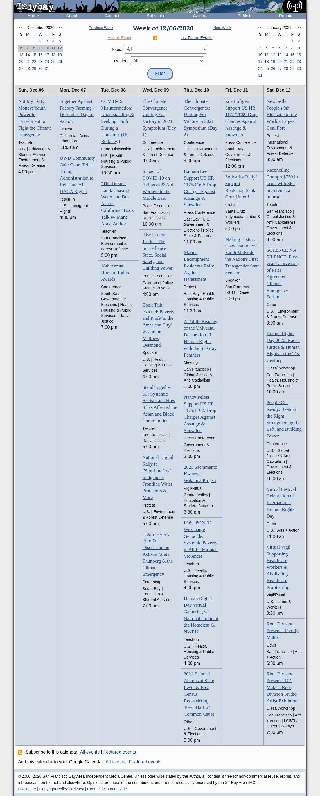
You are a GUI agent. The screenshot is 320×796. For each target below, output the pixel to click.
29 (34, 68)
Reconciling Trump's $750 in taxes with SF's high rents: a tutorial (282, 183)
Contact (112, 15)
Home (33, 15)
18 (53, 55)
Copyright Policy (53, 789)
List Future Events (197, 37)
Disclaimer (27, 789)
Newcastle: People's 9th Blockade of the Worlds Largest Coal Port (282, 115)
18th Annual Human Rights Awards (115, 272)
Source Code (115, 789)
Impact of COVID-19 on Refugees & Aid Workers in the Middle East (157, 185)
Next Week (222, 28)
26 (60, 61)
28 (27, 68)
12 (60, 48)
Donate (285, 15)
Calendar (201, 15)
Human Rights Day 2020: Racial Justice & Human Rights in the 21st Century (283, 347)
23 (40, 61)
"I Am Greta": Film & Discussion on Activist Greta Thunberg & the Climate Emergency (157, 554)
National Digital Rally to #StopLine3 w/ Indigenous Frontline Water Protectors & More (157, 477)
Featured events (119, 752)
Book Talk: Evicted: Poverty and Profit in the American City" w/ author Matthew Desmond (158, 325)
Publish (244, 15)
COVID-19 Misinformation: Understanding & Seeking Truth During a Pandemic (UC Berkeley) (117, 121)
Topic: (116, 49)
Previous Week (101, 28)
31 (47, 68)
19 (60, 55)
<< (21, 27)
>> (59, 27)
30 (40, 68)
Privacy (77, 789)
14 (27, 55)
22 (34, 61)
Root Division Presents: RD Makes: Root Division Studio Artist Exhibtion (282, 687)
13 (21, 55)
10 (47, 48)
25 (53, 61)
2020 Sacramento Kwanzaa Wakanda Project (200, 473)
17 (47, 55)
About (71, 15)
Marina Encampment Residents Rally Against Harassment (199, 266)
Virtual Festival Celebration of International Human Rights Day (281, 503)
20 (21, 61)
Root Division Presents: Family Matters (283, 630)
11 (53, 48)
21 (27, 61)
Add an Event (119, 37)
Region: (121, 60)
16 (40, 55)
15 (34, 55)
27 (21, 68)
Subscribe (156, 15)
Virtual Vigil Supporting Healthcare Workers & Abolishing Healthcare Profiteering (278, 567)
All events (90, 752)
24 (47, 61)
